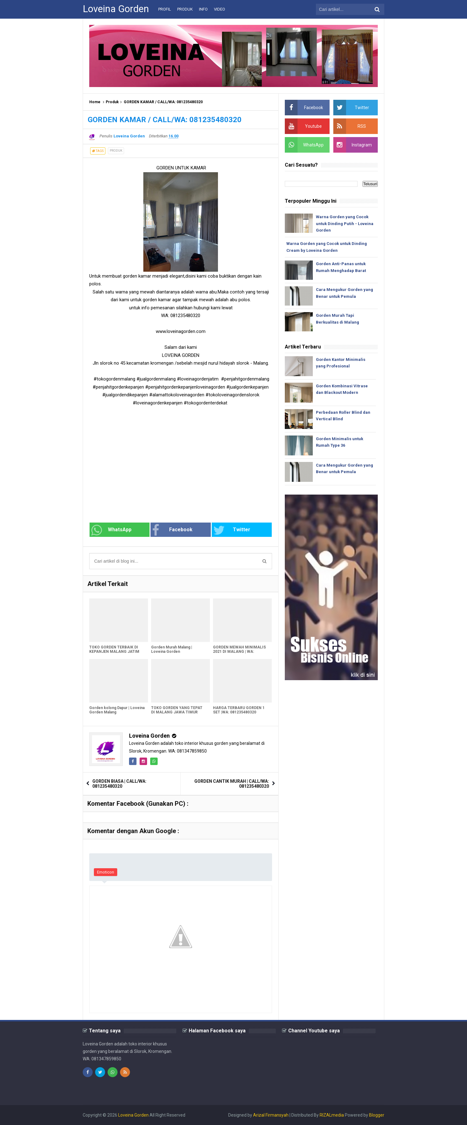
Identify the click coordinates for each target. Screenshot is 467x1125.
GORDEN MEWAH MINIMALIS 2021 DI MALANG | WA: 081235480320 (239, 651)
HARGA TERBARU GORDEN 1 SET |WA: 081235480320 (239, 710)
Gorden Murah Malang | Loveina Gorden (171, 649)
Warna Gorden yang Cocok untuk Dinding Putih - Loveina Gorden (344, 223)
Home (94, 102)
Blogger (376, 1115)
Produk (112, 102)
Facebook (172, 530)
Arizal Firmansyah (271, 1115)
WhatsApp (111, 530)
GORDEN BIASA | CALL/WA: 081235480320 (119, 784)
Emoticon (105, 872)
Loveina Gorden (149, 735)
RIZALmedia (332, 1115)
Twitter (232, 530)
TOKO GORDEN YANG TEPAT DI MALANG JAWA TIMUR (176, 710)
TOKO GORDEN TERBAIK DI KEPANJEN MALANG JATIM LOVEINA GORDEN (114, 651)
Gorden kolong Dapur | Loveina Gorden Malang (117, 710)
